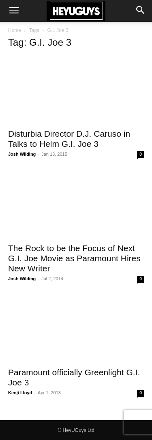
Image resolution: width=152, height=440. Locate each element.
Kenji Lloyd (20, 392)
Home (14, 30)
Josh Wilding (22, 154)
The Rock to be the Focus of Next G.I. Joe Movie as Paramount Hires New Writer (74, 258)
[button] (14, 11)
